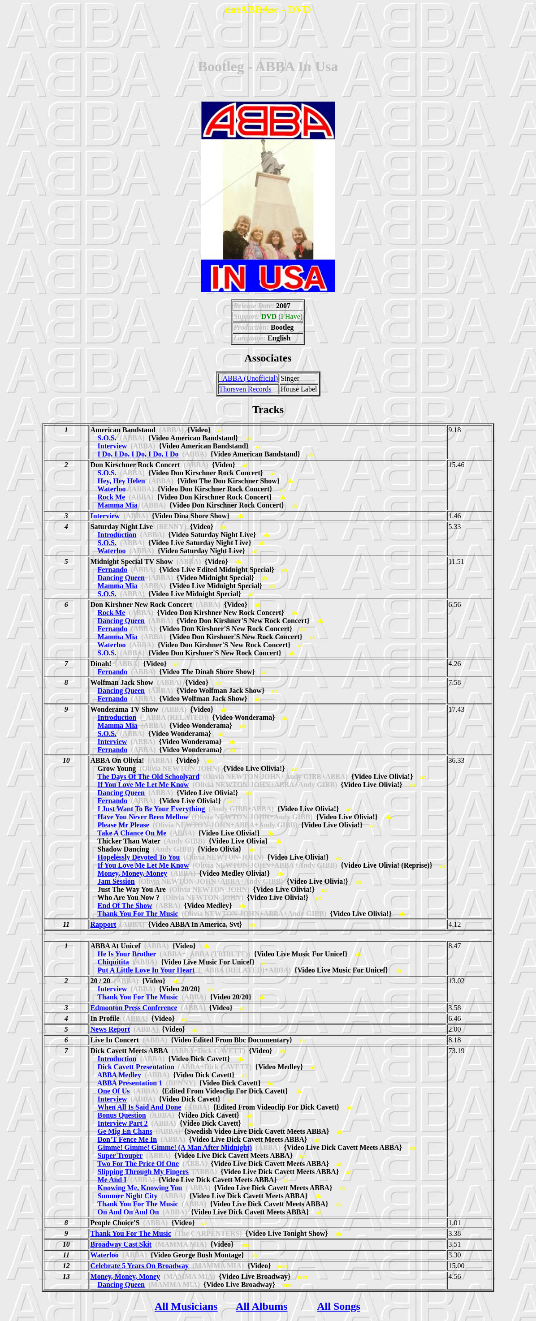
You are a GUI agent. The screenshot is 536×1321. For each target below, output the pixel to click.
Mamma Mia (118, 505)
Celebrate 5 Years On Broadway (140, 1265)
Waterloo (111, 489)
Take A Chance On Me (131, 833)
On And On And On (128, 1212)
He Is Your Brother (127, 954)
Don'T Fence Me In (127, 1139)
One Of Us (114, 1091)
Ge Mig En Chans (125, 1131)
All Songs (338, 1306)
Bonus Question (122, 1115)
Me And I (112, 1179)
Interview (112, 446)
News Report (110, 1029)
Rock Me (111, 497)
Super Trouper (120, 1155)
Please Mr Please (123, 825)
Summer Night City (128, 1196)
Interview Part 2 (123, 1123)
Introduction (117, 534)
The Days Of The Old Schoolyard (148, 776)
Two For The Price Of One (138, 1163)
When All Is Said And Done (139, 1107)
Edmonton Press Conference (134, 1007)
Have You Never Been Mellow (143, 817)
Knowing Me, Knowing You (140, 1188)
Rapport (104, 924)
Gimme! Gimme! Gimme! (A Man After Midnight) (175, 1147)
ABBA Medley (119, 1075)
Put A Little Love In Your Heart (146, 970)
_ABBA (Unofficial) (248, 378)
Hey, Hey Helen (121, 481)
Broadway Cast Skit (121, 1244)
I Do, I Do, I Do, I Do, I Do (138, 454)
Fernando (113, 569)
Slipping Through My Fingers (143, 1171)
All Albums (261, 1306)
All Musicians (186, 1306)
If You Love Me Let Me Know (143, 784)
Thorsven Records (245, 389)
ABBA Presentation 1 (129, 1083)
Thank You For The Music (137, 913)
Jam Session (116, 881)
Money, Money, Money (133, 873)
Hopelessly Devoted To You (139, 857)
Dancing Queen (121, 577)
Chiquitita (113, 962)
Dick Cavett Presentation (136, 1067)
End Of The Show (125, 905)
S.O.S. (107, 438)
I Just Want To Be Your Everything (151, 809)
